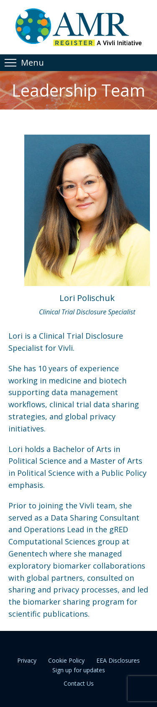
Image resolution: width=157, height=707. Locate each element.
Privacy (26, 660)
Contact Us (79, 683)
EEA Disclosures (118, 660)
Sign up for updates (78, 670)
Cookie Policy (66, 660)
